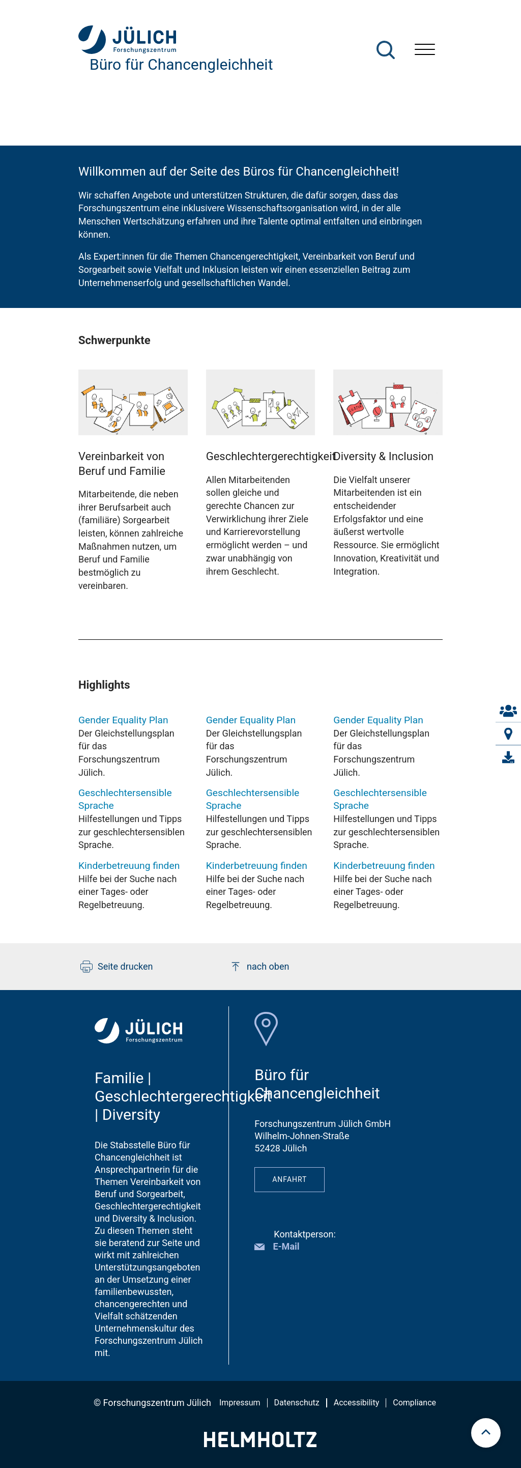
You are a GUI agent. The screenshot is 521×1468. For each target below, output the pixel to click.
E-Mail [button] (286, 1246)
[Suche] (386, 50)
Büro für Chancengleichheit (181, 64)
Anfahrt (289, 1179)
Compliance (414, 1402)
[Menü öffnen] (425, 50)
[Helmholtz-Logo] (260, 1443)
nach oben (259, 967)
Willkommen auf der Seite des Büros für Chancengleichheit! (238, 171)
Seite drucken (116, 967)
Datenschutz (297, 1402)
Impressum (239, 1402)
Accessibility (357, 1402)
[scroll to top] (486, 1433)
